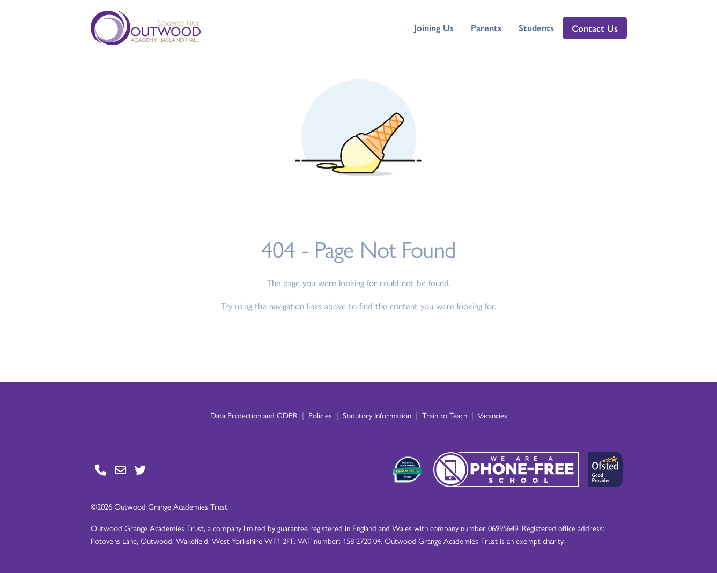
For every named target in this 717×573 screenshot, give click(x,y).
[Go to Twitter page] (140, 469)
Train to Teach (444, 414)
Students (536, 27)
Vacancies (492, 414)
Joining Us (434, 27)
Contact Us (595, 27)
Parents (486, 27)
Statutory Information (377, 414)
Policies (320, 414)
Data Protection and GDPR (254, 414)
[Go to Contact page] (100, 469)
